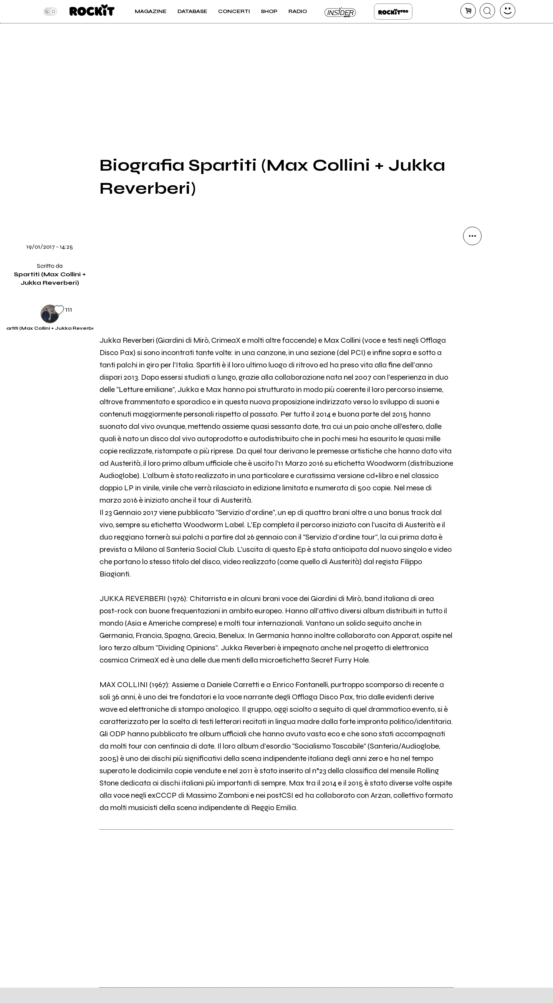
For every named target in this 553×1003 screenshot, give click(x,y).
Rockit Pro (393, 11)
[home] (92, 11)
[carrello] (468, 10)
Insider (340, 11)
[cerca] (487, 10)
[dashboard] (507, 10)
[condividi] (472, 236)
